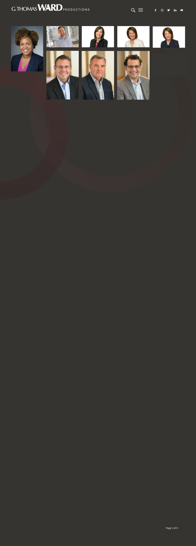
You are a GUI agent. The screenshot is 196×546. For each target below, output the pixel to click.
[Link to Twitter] (168, 10)
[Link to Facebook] (155, 10)
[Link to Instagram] (162, 10)
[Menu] (140, 10)
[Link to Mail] (181, 10)
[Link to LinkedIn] (175, 10)
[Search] (131, 10)
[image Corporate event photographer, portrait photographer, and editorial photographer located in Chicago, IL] (64, 76)
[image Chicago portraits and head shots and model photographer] (28, 50)
